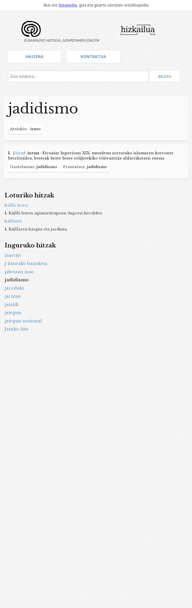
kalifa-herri (16, 205)
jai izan (13, 296)
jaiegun (13, 312)
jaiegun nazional (23, 321)
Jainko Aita (16, 329)
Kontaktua (93, 56)
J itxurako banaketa (26, 263)
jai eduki (14, 288)
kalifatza (13, 221)
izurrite (13, 255)
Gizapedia (67, 5)
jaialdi (11, 304)
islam (19, 153)
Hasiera (34, 56)
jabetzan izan (19, 271)
